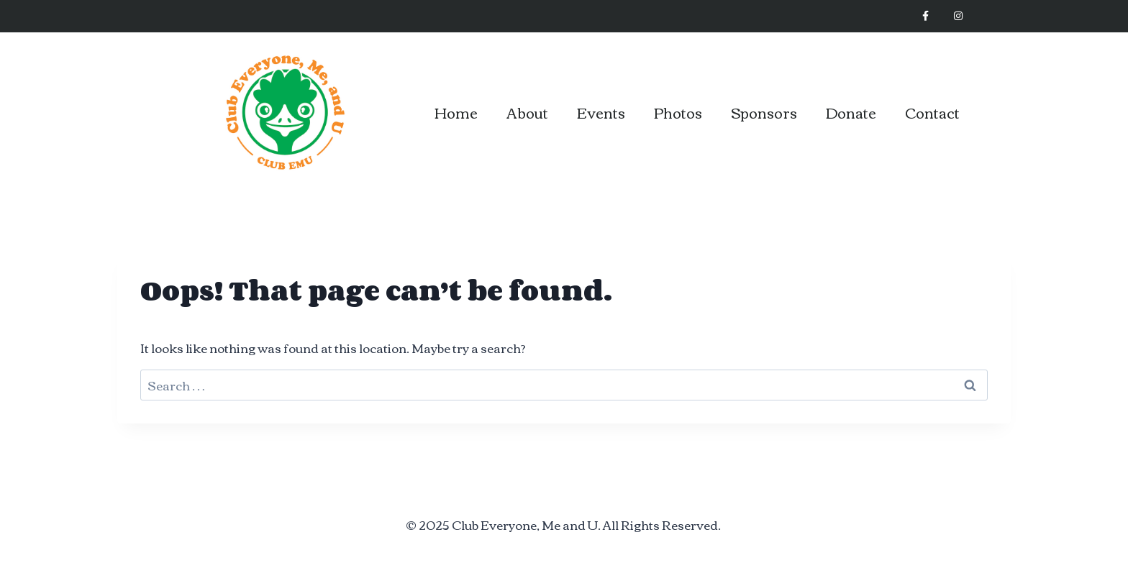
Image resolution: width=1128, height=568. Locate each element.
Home (456, 112)
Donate (851, 112)
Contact (932, 112)
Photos (678, 112)
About (527, 112)
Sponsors (764, 112)
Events (601, 112)
